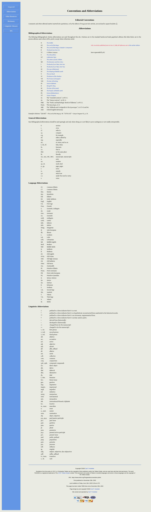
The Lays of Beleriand (53, 69)
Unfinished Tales (51, 57)
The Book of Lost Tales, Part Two (56, 67)
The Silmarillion (51, 55)
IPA (11, 31)
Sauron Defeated (51, 83)
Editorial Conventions (84, 20)
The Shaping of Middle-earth (55, 71)
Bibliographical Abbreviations (40, 33)
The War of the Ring (52, 81)
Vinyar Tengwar (51, 95)
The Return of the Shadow (54, 76)
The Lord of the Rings (53, 45)
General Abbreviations (37, 118)
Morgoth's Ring (51, 86)
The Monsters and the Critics (55, 62)
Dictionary (11, 21)
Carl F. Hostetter (89, 468)
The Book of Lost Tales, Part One (56, 64)
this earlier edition (134, 45)
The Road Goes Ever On (53, 50)
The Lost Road (51, 74)
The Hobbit (50, 43)
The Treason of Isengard (53, 78)
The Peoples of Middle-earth (55, 90)
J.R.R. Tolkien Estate (64, 473)
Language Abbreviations (38, 183)
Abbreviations (11, 11)
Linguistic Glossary (11, 26)
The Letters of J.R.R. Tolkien (54, 59)
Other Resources (11, 16)
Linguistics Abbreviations (39, 306)
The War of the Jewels (53, 88)
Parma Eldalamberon (53, 93)
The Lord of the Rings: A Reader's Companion (59, 47)
